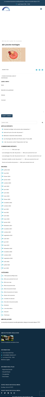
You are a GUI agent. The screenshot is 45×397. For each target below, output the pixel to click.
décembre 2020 (8, 248)
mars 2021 (6, 245)
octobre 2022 (7, 205)
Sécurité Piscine (6, 372)
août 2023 (6, 186)
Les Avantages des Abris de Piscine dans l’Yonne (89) (18, 138)
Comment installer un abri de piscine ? (12, 159)
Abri (12, 41)
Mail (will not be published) (7, 90)
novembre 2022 (8, 202)
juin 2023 (6, 189)
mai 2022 (6, 212)
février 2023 (7, 199)
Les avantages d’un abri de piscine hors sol (13, 156)
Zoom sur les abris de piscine (10, 162)
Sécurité (6, 311)
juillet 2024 (7, 169)
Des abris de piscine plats (11, 301)
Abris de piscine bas (9, 285)
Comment (3, 100)
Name (2, 85)
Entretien (6, 305)
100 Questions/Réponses (10, 275)
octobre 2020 (7, 255)
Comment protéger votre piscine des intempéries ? (17, 129)
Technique (6, 315)
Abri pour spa (16, 149)
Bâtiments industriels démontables (13, 135)
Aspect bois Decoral (7, 369)
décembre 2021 (8, 225)
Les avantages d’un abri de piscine (11, 152)
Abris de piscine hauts (10, 288)
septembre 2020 (8, 258)
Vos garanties (5, 374)
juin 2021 (6, 242)
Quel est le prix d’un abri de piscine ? (13, 132)
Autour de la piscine (9, 295)
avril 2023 (6, 192)
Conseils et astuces (9, 298)
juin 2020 (6, 268)
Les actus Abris (8, 308)
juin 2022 (6, 209)
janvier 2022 (7, 222)
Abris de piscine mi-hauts (11, 292)
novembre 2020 (8, 251)
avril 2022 (6, 215)
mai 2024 (6, 173)
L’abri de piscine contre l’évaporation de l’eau (16, 142)
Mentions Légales (5, 359)
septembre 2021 (8, 235)
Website (3, 95)
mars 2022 (6, 219)
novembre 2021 (8, 228)
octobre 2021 (7, 232)
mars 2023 (6, 196)
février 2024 (7, 176)
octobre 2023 (7, 183)
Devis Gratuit (5, 376)
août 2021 (6, 238)
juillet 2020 (7, 264)
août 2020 (6, 261)
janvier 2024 (7, 179)
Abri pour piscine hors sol (30, 152)
